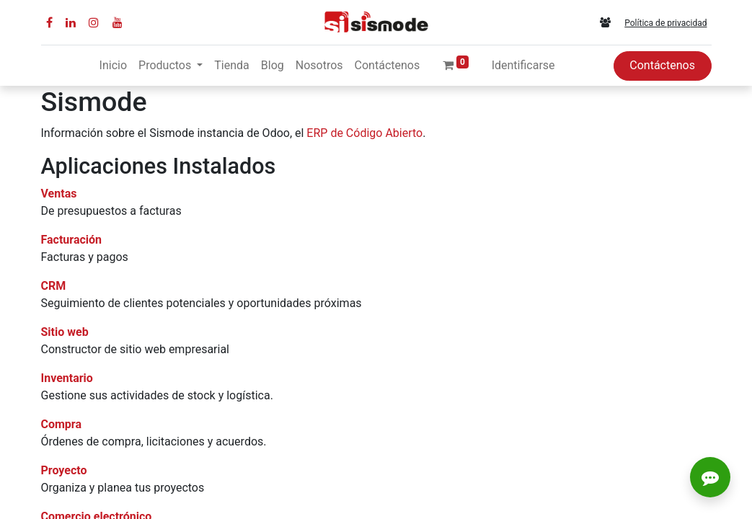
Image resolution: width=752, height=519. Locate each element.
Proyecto (64, 470)
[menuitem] (113, 65)
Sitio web (65, 332)
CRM (53, 286)
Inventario (67, 378)
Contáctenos (662, 65)
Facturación (71, 240)
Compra (61, 424)
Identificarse (523, 65)
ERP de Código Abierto (364, 133)
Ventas (59, 193)
